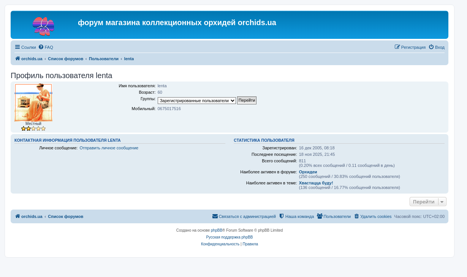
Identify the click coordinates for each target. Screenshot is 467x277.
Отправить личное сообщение (108, 148)
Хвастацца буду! (316, 183)
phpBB (216, 230)
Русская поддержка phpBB (229, 237)
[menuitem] (45, 47)
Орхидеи (308, 172)
